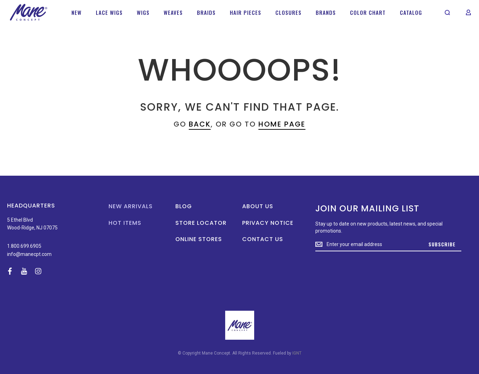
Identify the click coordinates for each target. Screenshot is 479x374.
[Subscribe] (442, 244)
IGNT (297, 353)
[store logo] (28, 12)
